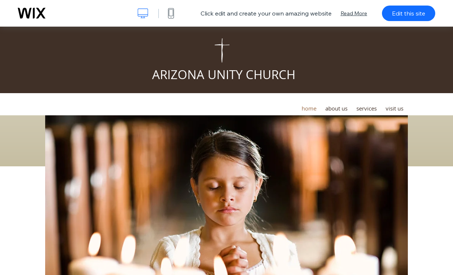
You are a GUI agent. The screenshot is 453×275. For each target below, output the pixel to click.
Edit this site (408, 13)
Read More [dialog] (353, 13)
